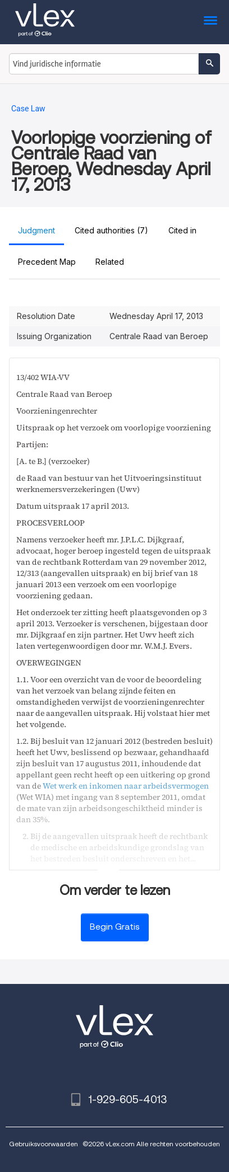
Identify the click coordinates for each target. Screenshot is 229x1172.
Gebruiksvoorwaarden (43, 1143)
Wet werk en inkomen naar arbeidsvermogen (126, 785)
